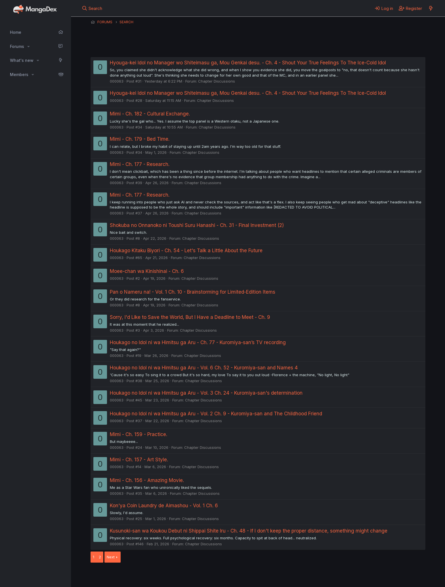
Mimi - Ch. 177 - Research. (139, 164)
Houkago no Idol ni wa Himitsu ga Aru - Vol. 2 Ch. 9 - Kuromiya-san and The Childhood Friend (216, 413)
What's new (21, 60)
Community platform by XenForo (378, 575)
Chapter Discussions (216, 81)
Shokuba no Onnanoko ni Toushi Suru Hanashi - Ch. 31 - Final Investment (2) (197, 225)
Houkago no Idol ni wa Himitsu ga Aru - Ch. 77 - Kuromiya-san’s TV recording (198, 342)
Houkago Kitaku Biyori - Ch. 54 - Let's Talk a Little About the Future (186, 250)
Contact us (164, 575)
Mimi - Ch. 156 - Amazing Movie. (147, 480)
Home (15, 32)
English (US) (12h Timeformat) (120, 575)
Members (19, 74)
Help (253, 575)
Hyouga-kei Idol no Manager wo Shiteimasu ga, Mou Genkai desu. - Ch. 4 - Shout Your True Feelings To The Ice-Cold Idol (248, 63)
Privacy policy (229, 575)
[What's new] (430, 8)
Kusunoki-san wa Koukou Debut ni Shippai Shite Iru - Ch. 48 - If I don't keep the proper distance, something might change (248, 531)
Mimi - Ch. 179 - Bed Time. (139, 139)
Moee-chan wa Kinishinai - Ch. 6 (147, 271)
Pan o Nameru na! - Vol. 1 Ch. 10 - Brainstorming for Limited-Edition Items (192, 292)
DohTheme (371, 579)
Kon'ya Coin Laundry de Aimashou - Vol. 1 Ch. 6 (164, 505)
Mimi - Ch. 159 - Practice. (138, 434)
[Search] (92, 8)
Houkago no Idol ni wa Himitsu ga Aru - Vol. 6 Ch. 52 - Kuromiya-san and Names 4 (204, 368)
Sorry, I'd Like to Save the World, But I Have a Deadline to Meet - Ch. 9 (190, 317)
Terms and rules (196, 575)
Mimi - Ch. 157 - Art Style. (139, 459)
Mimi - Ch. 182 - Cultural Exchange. (150, 114)
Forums (17, 46)
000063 (116, 81)
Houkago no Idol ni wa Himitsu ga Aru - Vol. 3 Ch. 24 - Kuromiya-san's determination (206, 393)
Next (111, 557)
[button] (28, 46)
